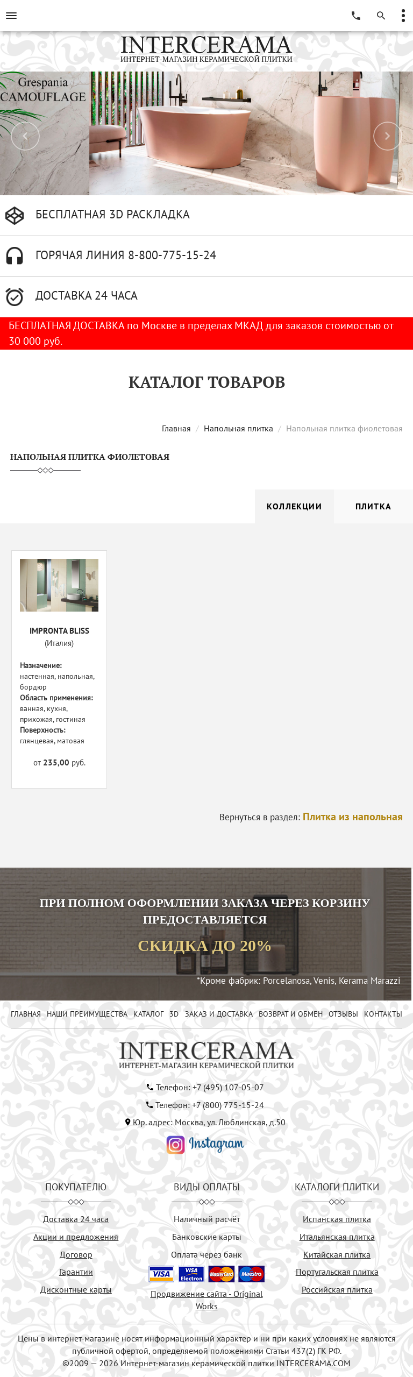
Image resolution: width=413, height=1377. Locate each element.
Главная (176, 428)
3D (174, 1014)
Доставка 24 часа (76, 1218)
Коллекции (294, 506)
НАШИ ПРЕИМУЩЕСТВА (87, 1014)
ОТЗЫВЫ (343, 1014)
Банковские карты (206, 1236)
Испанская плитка (337, 1218)
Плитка (373, 506)
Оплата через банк (206, 1254)
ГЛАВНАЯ (26, 1014)
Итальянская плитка (337, 1236)
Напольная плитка (238, 428)
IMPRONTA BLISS (59, 631)
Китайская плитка (337, 1254)
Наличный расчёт (207, 1218)
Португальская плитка (337, 1271)
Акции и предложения (75, 1236)
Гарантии (76, 1271)
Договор (76, 1254)
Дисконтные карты (76, 1289)
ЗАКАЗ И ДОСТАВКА (219, 1014)
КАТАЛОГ (148, 1014)
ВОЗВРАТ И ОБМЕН (291, 1014)
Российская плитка (337, 1289)
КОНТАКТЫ (383, 1014)
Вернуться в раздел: (311, 817)
